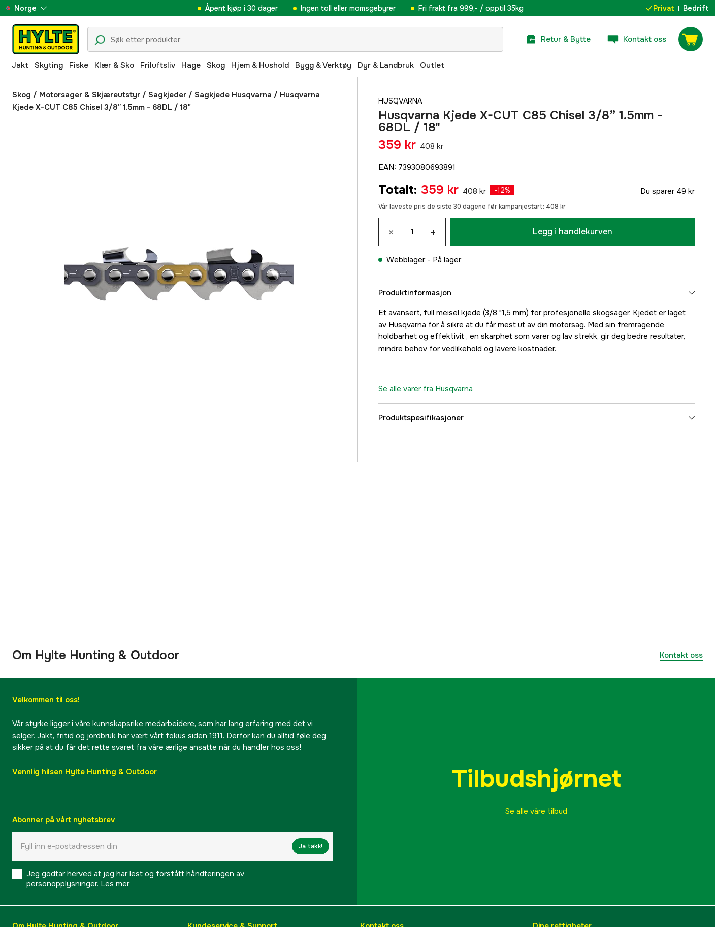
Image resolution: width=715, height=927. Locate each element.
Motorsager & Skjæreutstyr (89, 95)
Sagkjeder (167, 95)
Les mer (115, 884)
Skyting (49, 65)
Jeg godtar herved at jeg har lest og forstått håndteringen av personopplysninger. (135, 879)
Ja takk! (310, 846)
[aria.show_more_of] (37, 8)
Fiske (78, 65)
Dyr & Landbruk (386, 65)
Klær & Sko (114, 65)
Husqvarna (401, 101)
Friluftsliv (157, 65)
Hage (191, 65)
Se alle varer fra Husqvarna (425, 389)
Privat (660, 8)
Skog (216, 65)
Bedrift (696, 8)
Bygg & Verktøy (323, 65)
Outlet (432, 65)
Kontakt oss (681, 655)
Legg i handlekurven (572, 231)
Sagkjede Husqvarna (233, 95)
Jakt (20, 65)
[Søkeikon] (100, 40)
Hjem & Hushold (260, 65)
